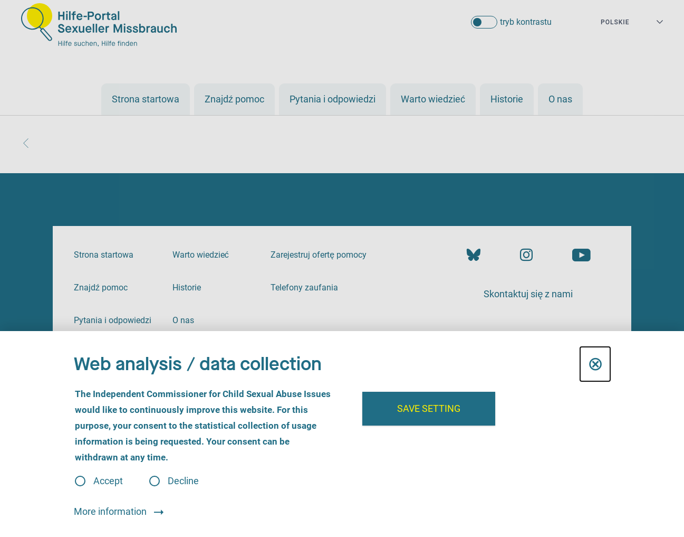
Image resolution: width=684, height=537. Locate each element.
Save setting (428, 408)
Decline (183, 481)
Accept (108, 481)
